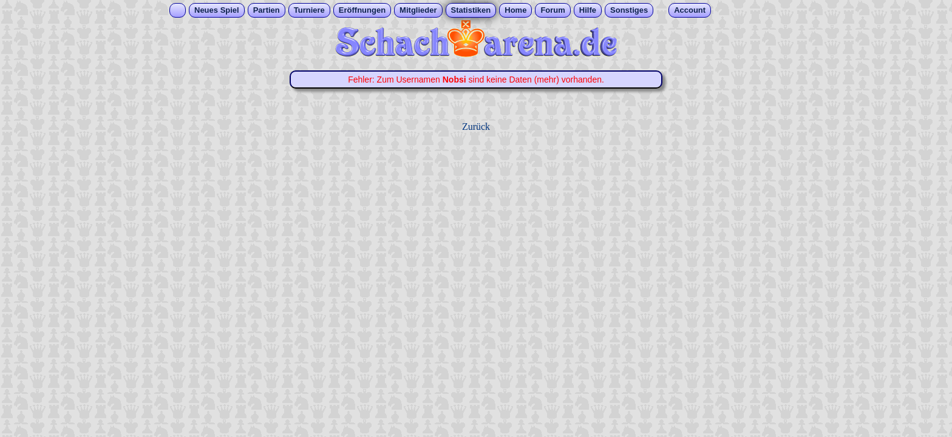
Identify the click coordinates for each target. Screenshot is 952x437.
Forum (552, 10)
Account (690, 10)
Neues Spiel (216, 10)
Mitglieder (418, 10)
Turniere (309, 10)
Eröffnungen (362, 10)
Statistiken (471, 10)
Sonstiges (629, 10)
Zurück (476, 126)
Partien (266, 10)
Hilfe (587, 10)
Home (515, 10)
